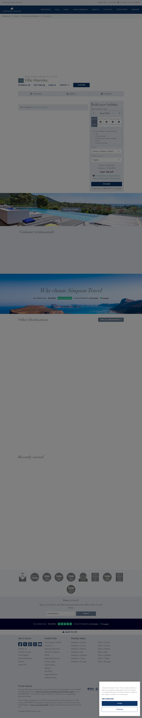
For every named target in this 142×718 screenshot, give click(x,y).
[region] (119, 698)
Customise (119, 709)
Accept (119, 703)
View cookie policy (108, 698)
